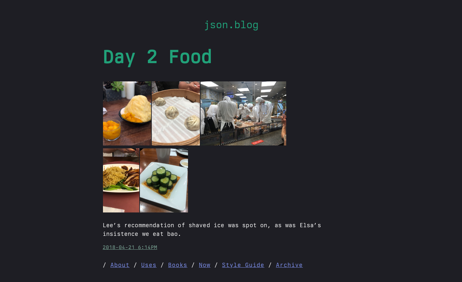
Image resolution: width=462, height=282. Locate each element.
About (120, 264)
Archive (289, 264)
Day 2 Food (157, 57)
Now (204, 264)
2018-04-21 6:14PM (130, 247)
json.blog (231, 24)
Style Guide (243, 264)
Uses (149, 264)
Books (177, 264)
